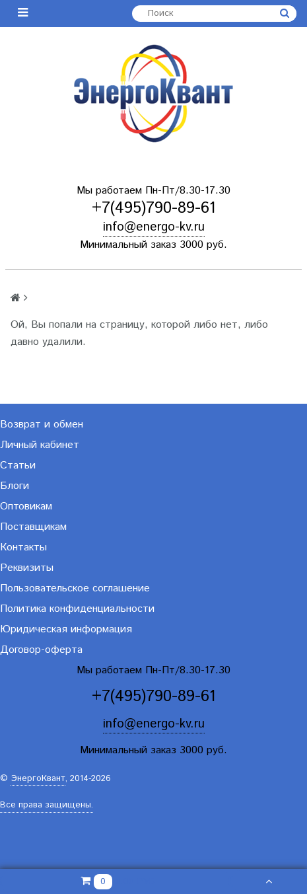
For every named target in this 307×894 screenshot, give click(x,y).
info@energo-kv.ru (154, 227)
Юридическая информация (66, 629)
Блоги (14, 486)
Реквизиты (26, 568)
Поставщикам (33, 527)
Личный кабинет (39, 445)
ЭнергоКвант (38, 778)
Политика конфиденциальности (77, 608)
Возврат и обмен (41, 424)
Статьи (18, 465)
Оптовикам (26, 506)
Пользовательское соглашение (75, 588)
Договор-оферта (41, 649)
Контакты (23, 547)
